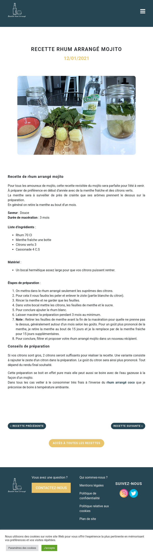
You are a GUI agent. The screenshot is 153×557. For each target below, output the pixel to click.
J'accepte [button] (49, 547)
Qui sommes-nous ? (93, 477)
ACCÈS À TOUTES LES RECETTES (76, 443)
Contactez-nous (51, 488)
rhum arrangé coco (121, 382)
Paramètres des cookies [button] (22, 547)
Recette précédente (28, 425)
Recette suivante (126, 425)
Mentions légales (91, 485)
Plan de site (87, 519)
